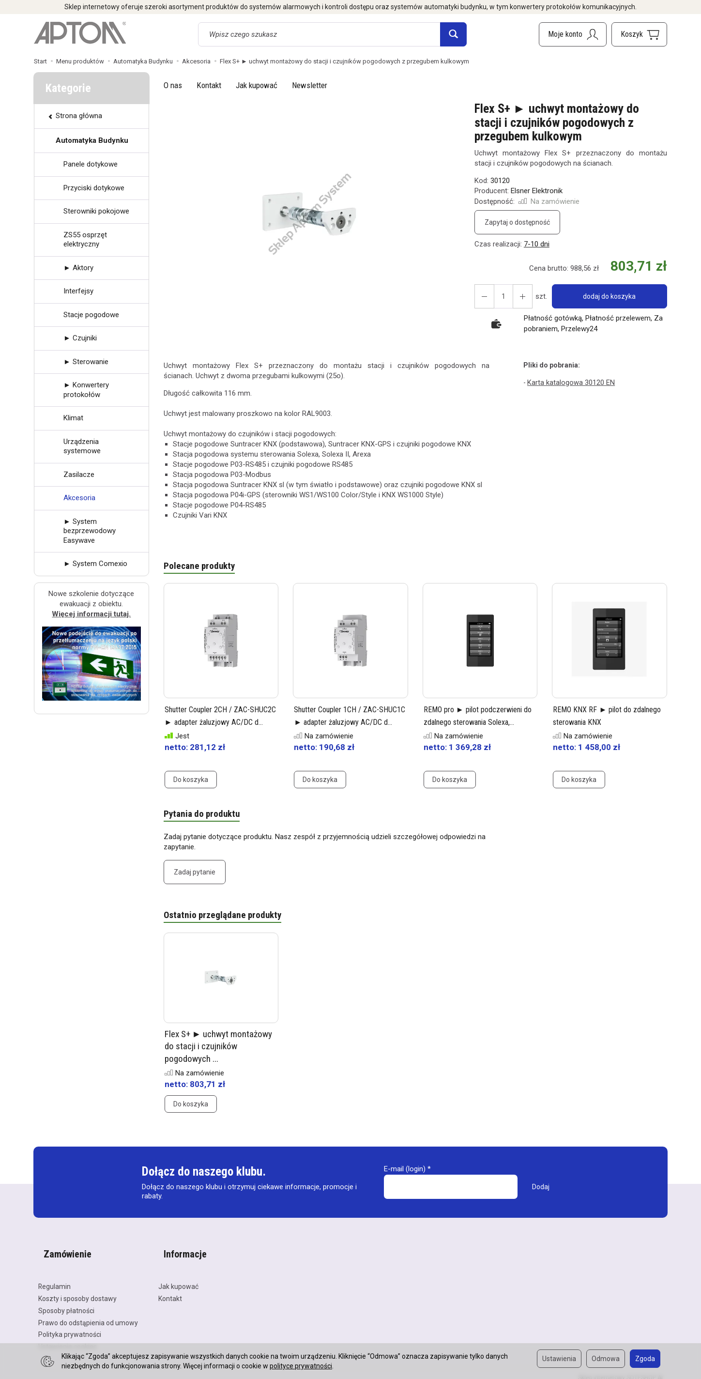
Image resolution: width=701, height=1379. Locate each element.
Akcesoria (79, 497)
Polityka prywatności (69, 1326)
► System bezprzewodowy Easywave (89, 531)
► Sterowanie (85, 361)
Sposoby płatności (66, 1302)
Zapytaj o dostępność (517, 222)
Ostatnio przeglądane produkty (227, 919)
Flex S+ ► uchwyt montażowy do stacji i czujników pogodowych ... (219, 1051)
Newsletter (309, 85)
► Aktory (78, 267)
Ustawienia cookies (67, 1338)
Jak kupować (256, 85)
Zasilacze (78, 474)
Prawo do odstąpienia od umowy (88, 1314)
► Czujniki (80, 338)
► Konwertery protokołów (86, 390)
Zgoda (645, 1359)
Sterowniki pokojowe (96, 211)
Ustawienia (559, 1359)
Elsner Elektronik (537, 190)
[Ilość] (500, 296)
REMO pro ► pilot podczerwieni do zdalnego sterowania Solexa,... (471, 723)
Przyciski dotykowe (93, 188)
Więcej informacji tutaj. (91, 614)
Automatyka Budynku (92, 140)
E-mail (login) (405, 1173)
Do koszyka (190, 781)
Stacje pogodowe (91, 314)
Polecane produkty (202, 567)
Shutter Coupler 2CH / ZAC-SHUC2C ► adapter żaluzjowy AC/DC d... (219, 723)
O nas (173, 85)
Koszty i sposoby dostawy (77, 1290)
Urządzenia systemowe (82, 446)
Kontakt (209, 85)
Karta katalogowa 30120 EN (569, 382)
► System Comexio (95, 563)
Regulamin (54, 1278)
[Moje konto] (573, 34)
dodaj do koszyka (605, 296)
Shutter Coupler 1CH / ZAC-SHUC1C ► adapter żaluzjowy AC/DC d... (348, 723)
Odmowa (606, 1359)
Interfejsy (78, 291)
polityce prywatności (301, 1366)
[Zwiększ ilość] (482, 296)
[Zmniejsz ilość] (517, 296)
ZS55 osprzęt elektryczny (85, 239)
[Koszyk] (639, 34)
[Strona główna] (80, 33)
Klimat (73, 418)
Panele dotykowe (90, 164)
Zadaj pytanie (194, 875)
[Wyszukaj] (453, 34)
